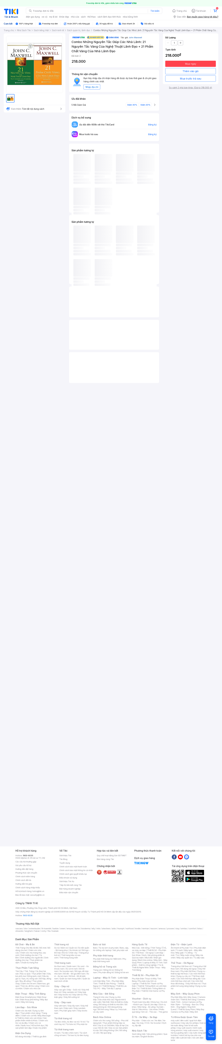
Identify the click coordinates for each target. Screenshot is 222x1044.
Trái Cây (19, 971)
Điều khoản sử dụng (68, 878)
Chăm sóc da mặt (23, 1010)
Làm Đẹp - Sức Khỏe (26, 1007)
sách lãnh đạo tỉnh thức (109, 16)
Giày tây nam (73, 1006)
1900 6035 (28, 915)
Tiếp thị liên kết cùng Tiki (70, 885)
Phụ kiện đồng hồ (106, 972)
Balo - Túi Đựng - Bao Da (187, 1004)
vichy (43, 931)
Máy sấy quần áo (184, 957)
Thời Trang (156, 948)
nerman (145, 928)
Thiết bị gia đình (39, 1036)
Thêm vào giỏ (191, 71)
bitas (199, 928)
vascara (19, 928)
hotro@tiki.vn (38, 891)
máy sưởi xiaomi (191, 1030)
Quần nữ (73, 948)
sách (83, 16)
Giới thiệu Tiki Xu (66, 881)
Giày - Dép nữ (61, 986)
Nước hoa (25, 1025)
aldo (114, 928)
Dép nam (68, 1008)
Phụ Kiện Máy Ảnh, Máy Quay (184, 997)
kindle (138, 928)
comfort (192, 928)
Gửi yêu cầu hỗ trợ (23, 865)
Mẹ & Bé (148, 957)
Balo (95, 948)
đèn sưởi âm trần (183, 1038)
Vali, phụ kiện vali (120, 950)
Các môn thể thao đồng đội (188, 978)
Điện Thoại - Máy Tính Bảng (30, 993)
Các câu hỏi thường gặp (25, 862)
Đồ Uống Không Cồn (109, 1030)
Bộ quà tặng (106, 1033)
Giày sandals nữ (69, 992)
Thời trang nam (62, 963)
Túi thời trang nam (64, 1029)
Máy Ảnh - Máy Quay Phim (185, 993)
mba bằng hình (130, 16)
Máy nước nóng (187, 955)
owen (62, 928)
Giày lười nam (60, 1006)
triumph (120, 928)
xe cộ (44, 16)
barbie (56, 928)
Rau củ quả (25, 974)
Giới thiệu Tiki (65, 855)
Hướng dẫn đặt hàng (24, 869)
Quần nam (71, 966)
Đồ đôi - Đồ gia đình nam (74, 974)
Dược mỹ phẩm (40, 1028)
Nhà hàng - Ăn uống (146, 1007)
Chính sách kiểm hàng (25, 876)
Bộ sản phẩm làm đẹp (31, 1026)
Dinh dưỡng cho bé (29, 955)
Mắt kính (117, 959)
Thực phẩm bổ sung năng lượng (188, 984)
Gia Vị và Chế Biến (106, 1025)
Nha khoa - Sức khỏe (148, 1009)
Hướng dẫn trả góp (23, 884)
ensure (70, 928)
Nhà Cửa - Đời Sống (103, 993)
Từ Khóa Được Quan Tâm (184, 1017)
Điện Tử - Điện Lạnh (181, 944)
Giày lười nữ (77, 994)
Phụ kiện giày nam (68, 1010)
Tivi (177, 955)
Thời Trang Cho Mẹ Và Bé (26, 948)
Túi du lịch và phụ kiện (108, 948)
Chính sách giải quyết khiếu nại (73, 874)
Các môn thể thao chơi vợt (188, 979)
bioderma (85, 928)
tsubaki (55, 931)
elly (93, 928)
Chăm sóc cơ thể (28, 1015)
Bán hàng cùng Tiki (105, 859)
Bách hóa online (145, 960)
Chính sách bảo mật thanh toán (73, 866)
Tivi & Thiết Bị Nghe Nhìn (147, 966)
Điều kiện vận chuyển (68, 892)
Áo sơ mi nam (72, 969)
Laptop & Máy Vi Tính (152, 962)
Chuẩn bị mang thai (29, 962)
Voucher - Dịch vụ (141, 998)
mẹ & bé (53, 16)
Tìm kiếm (154, 11)
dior (26, 928)
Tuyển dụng (64, 863)
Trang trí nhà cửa (100, 997)
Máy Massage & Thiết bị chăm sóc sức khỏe (33, 1016)
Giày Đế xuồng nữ (71, 997)
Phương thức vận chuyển (26, 873)
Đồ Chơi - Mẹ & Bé (25, 944)
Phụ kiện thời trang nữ (102, 959)
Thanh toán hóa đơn (141, 1002)
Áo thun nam (59, 966)
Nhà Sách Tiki (139, 1030)
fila (49, 931)
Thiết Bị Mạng (108, 986)
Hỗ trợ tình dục (37, 1025)
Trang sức (97, 970)
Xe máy (140, 1023)
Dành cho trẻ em (28, 983)
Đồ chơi (43, 948)
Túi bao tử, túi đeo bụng (77, 1035)
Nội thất (106, 1002)
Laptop (118, 988)
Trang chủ (181, 11)
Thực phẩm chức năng (30, 1013)
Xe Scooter (156, 1023)
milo (98, 928)
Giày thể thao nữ (193, 983)
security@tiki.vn (37, 895)
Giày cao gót (60, 990)
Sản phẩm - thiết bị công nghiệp (149, 963)
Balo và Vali (99, 944)
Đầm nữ (64, 948)
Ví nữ (82, 1022)
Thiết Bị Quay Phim (186, 1009)
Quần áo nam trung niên (70, 978)
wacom (153, 928)
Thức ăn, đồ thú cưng (29, 986)
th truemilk (46, 928)
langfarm (29, 931)
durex (77, 928)
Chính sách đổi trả (23, 880)
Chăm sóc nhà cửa (32, 988)
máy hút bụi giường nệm (187, 1031)
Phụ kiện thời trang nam (109, 960)
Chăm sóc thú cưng (101, 1020)
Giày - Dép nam (62, 1002)
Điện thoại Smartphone (25, 997)
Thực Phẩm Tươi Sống (27, 968)
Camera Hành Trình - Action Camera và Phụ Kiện (188, 1002)
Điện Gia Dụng (23, 1033)
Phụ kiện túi (82, 1024)
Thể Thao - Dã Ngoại (182, 963)
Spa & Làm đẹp (151, 1004)
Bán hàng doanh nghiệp (69, 889)
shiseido (19, 931)
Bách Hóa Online (102, 1017)
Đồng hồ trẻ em (122, 972)
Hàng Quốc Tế (139, 944)
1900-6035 (28, 855)
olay (177, 928)
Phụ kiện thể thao (188, 971)
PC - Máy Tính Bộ (105, 988)
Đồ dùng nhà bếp (23, 1036)
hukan (37, 931)
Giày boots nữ (64, 994)
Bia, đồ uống (25, 981)
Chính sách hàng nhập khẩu (27, 887)
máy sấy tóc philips (190, 1023)
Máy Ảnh (194, 1012)
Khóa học (155, 1002)
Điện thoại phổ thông (29, 999)
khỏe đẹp (64, 16)
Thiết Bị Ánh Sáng (188, 999)
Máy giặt (179, 953)
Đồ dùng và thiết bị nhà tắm (111, 1004)
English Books (147, 1036)
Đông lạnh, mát (34, 976)
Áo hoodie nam (66, 971)
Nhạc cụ (113, 1009)
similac (184, 928)
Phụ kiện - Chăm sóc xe (142, 1020)
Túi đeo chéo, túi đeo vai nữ (66, 1022)
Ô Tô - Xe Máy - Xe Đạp (144, 1017)
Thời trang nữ (61, 944)
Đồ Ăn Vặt (103, 1028)
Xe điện (158, 1020)
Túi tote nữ (71, 1024)
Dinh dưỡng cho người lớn (31, 957)
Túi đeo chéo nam (70, 1033)
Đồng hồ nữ (109, 970)
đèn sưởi (184, 1020)
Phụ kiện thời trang (103, 955)
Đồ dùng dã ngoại (189, 969)
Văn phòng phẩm (154, 1034)
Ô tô (147, 1023)
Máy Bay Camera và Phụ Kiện (187, 1010)
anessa (162, 928)
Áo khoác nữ (75, 950)
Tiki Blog (63, 859)
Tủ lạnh (179, 950)
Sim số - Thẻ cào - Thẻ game (154, 1012)
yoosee (170, 928)
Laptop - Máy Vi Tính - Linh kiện (110, 977)
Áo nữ (56, 948)
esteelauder (34, 928)
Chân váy (73, 953)
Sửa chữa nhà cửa (106, 999)
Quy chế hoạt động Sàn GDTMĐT (112, 855)
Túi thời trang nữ (63, 1018)
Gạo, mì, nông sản (30, 978)
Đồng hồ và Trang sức (105, 966)
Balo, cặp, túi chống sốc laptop (111, 949)
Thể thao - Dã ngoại (145, 953)
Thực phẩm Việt (39, 974)
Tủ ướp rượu (199, 957)
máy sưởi (175, 1020)
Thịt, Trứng (29, 971)
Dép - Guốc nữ (73, 990)
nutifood (130, 928)
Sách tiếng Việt (138, 1034)
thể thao (92, 16)
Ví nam (57, 1033)
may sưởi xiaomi (184, 1028)
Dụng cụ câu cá (183, 976)
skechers (106, 928)
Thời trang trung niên (69, 957)
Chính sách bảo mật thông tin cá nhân (76, 870)
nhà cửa (75, 16)
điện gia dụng (33, 16)
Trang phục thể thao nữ (181, 966)
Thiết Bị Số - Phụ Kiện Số (145, 975)
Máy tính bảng (27, 1002)
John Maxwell (135, 37)
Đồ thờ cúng (103, 1009)
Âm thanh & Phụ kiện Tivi (182, 948)
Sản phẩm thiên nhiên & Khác (31, 1019)
